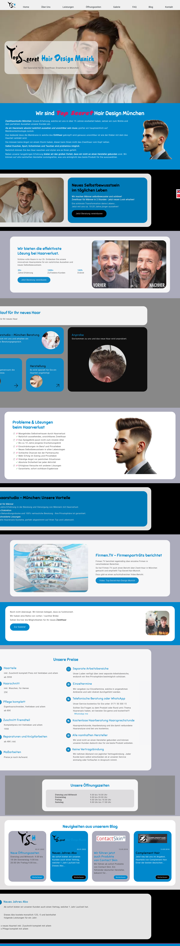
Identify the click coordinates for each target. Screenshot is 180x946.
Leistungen (68, 7)
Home (26, 7)
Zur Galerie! (19, 628)
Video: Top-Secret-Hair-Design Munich (104, 575)
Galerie (116, 7)
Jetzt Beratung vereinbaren (60, 273)
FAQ (134, 7)
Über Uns (45, 7)
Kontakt (169, 7)
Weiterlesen (37, 878)
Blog (151, 7)
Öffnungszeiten (93, 7)
